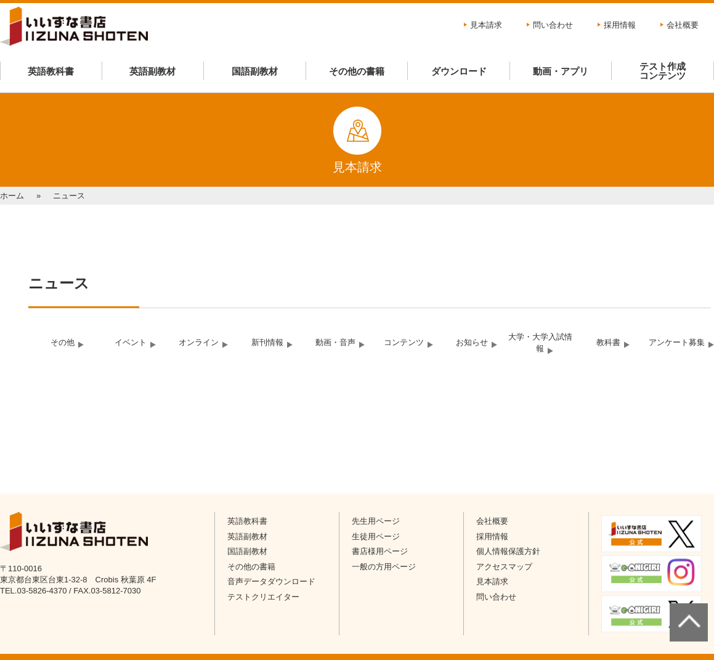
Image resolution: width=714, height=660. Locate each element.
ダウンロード (459, 71)
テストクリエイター (263, 596)
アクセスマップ (504, 566)
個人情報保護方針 (508, 551)
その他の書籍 (356, 71)
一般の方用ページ (384, 566)
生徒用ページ (376, 536)
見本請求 (486, 25)
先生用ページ (376, 521)
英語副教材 (152, 71)
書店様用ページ (380, 551)
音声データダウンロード (271, 581)
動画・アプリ (560, 71)
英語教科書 (51, 71)
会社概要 (683, 25)
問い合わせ (553, 25)
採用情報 (620, 25)
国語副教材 (255, 71)
